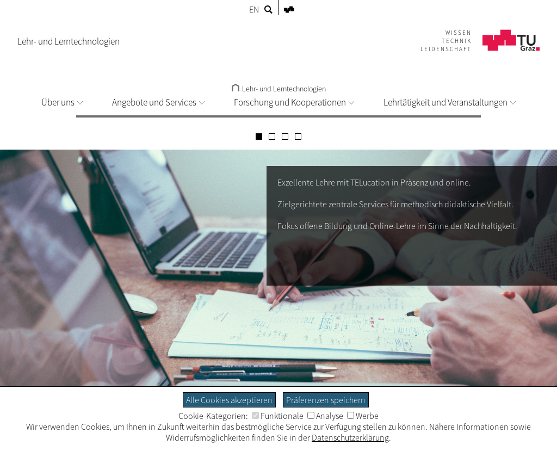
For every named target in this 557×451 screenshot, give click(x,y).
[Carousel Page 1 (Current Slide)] (259, 136)
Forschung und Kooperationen (294, 102)
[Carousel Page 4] (298, 136)
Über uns (62, 102)
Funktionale (278, 415)
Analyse (325, 415)
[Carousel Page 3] (285, 136)
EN (254, 9)
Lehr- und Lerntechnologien (279, 89)
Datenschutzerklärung (350, 437)
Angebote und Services (158, 102)
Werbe (363, 415)
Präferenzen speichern (326, 399)
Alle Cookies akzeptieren (229, 399)
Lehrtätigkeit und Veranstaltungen (449, 102)
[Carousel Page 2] (272, 136)
